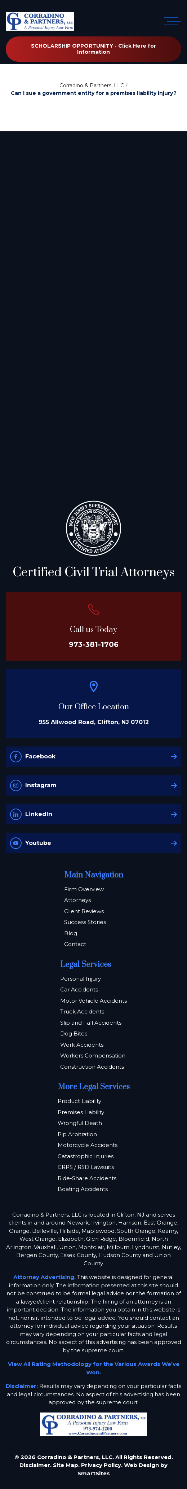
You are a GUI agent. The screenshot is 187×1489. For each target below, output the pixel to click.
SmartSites (93, 1473)
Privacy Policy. (102, 1465)
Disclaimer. (35, 1465)
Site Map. (66, 1465)
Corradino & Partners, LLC (91, 85)
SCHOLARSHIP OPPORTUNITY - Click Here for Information (93, 49)
